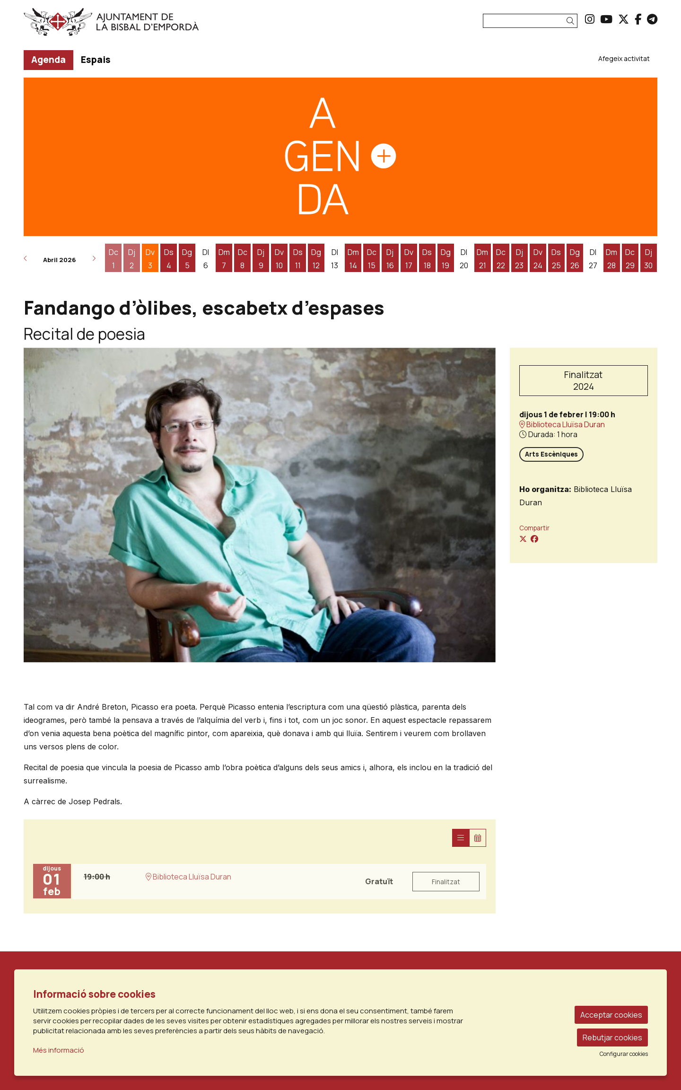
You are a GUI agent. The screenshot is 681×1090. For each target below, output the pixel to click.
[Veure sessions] (460, 838)
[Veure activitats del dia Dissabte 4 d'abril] (168, 259)
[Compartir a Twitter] (523, 538)
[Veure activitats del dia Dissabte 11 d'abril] (297, 259)
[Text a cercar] (530, 21)
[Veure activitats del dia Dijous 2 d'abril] (131, 259)
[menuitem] (589, 18)
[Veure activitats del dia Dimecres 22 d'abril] (501, 259)
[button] (572, 21)
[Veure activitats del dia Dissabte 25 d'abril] (556, 259)
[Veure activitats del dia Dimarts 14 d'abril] (353, 259)
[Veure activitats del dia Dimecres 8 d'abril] (242, 259)
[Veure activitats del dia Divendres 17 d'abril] (409, 259)
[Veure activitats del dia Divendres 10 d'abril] (279, 259)
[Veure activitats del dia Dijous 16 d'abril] (390, 259)
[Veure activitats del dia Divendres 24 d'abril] (538, 259)
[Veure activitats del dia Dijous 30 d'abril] (648, 259)
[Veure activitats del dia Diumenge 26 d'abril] (575, 259)
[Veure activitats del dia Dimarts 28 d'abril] (611, 259)
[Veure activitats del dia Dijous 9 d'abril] (261, 259)
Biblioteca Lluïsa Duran (562, 425)
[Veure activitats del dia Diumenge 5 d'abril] (187, 259)
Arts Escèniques (551, 454)
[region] (260, 505)
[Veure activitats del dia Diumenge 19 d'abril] (445, 259)
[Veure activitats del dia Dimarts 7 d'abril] (224, 259)
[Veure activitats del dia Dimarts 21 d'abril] (482, 259)
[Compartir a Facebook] (534, 538)
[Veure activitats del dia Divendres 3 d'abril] (150, 259)
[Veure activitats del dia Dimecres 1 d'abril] (113, 259)
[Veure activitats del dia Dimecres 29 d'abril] (630, 259)
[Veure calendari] (477, 838)
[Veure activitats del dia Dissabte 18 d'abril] (427, 259)
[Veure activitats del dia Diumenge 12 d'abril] (316, 259)
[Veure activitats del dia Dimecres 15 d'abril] (371, 259)
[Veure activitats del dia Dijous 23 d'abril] (519, 259)
